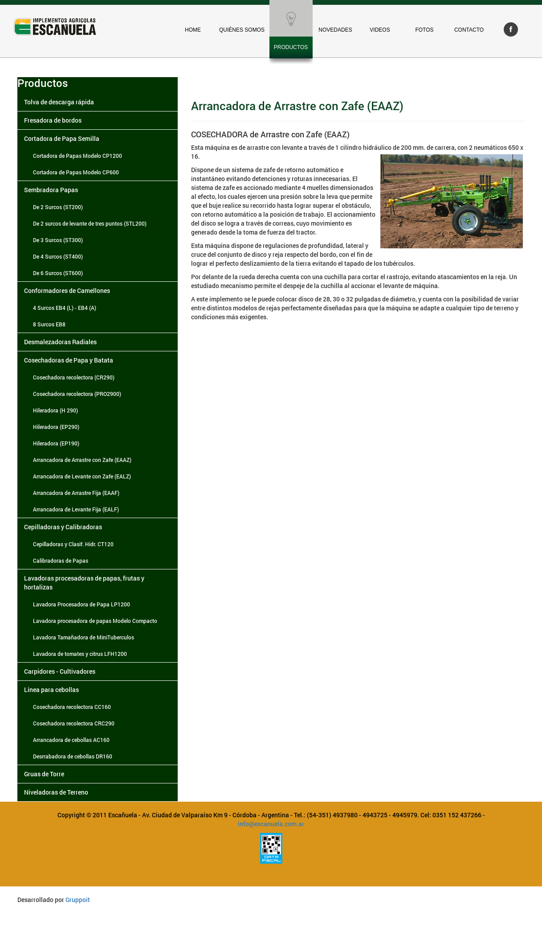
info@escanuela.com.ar (271, 824)
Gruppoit (77, 899)
